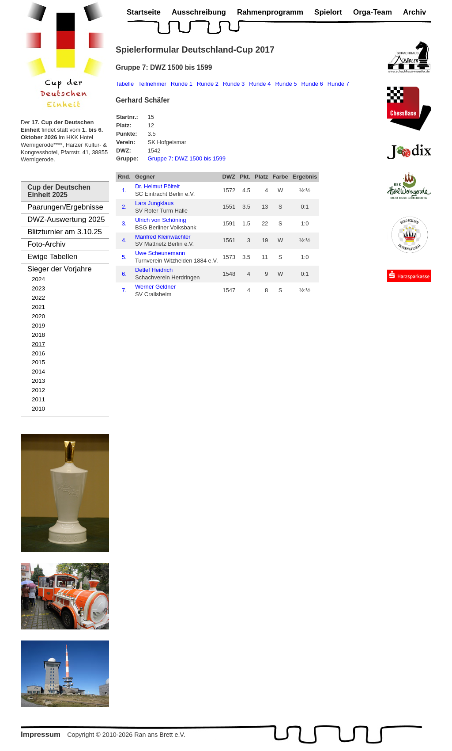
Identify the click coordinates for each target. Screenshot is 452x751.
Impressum (40, 734)
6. (124, 274)
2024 (38, 279)
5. (124, 257)
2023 (38, 288)
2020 (38, 316)
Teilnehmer (152, 83)
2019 (38, 325)
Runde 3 (234, 83)
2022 (38, 297)
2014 (38, 371)
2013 (38, 380)
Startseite (144, 12)
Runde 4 (260, 83)
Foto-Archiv (46, 244)
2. (124, 206)
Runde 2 (207, 83)
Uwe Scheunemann (160, 253)
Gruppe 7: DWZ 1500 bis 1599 (187, 158)
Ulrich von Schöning (160, 220)
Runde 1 (181, 83)
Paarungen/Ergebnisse (65, 207)
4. (124, 240)
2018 (38, 335)
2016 (38, 353)
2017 (38, 344)
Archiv (414, 12)
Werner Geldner (155, 286)
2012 (38, 390)
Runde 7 (338, 83)
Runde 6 (312, 83)
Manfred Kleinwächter (163, 236)
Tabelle (125, 83)
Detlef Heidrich (154, 270)
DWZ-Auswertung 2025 (66, 219)
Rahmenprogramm (270, 12)
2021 (38, 307)
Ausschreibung (199, 12)
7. (124, 290)
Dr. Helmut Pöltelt (157, 186)
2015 (38, 362)
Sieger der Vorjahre (59, 269)
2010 (38, 408)
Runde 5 (286, 83)
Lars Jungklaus (154, 203)
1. (124, 190)
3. (124, 223)
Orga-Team (372, 12)
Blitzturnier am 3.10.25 (64, 232)
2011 (38, 399)
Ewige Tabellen (52, 256)
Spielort (328, 12)
